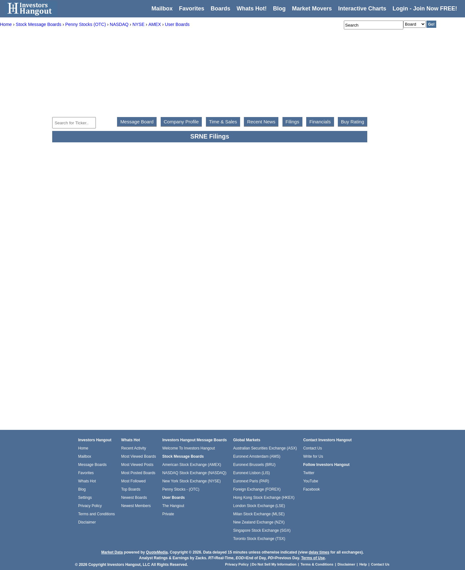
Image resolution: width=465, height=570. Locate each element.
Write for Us (313, 456)
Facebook (311, 489)
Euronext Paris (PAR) (251, 481)
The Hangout (173, 506)
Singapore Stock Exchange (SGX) (261, 530)
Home (83, 448)
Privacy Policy (90, 506)
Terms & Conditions (317, 564)
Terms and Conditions (96, 514)
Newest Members (136, 506)
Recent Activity (133, 448)
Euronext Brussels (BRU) (254, 464)
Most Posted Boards (138, 473)
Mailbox (162, 8)
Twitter (308, 473)
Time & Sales (223, 121)
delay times (319, 552)
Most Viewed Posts (137, 464)
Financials (320, 121)
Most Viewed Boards (138, 456)
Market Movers (312, 8)
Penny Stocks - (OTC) (180, 489)
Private (168, 514)
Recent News (261, 121)
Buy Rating (352, 121)
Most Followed (133, 481)
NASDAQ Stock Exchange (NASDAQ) (194, 473)
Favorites (191, 8)
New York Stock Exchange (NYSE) (191, 481)
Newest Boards (134, 497)
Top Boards (130, 489)
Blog (82, 489)
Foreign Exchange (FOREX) (257, 489)
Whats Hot (87, 481)
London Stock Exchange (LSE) (259, 506)
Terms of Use (313, 558)
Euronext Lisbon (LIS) (251, 473)
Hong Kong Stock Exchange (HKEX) (263, 497)
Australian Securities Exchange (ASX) (265, 448)
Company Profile (181, 121)
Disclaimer (87, 522)
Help (363, 564)
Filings (292, 121)
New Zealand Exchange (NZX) (259, 522)
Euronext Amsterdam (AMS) (256, 456)
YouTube (310, 481)
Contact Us (312, 448)
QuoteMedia (157, 552)
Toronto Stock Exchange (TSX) (259, 538)
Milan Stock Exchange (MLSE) (259, 514)
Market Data (112, 552)
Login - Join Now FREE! (425, 8)
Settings (85, 497)
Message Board (136, 121)
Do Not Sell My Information (274, 564)
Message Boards (92, 464)
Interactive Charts (362, 8)
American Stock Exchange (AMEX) (191, 464)
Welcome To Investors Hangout (188, 448)
